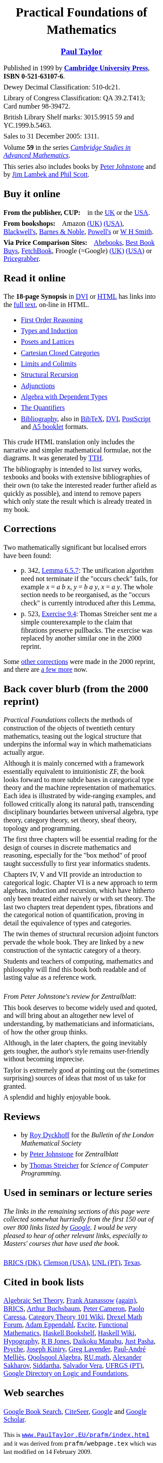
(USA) (112, 223)
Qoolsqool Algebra (54, 1357)
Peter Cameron (104, 1308)
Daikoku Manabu (97, 1341)
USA (141, 212)
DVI (82, 296)
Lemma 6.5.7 (60, 570)
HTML (107, 296)
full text (25, 304)
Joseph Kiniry (46, 1349)
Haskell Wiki (116, 1333)
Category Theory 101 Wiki (66, 1317)
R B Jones (55, 1341)
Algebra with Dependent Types (64, 396)
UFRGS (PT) (124, 1365)
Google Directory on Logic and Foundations (65, 1373)
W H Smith (136, 231)
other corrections (44, 661)
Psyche (13, 1349)
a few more (57, 669)
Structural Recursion (49, 374)
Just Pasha (139, 1341)
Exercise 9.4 (59, 614)
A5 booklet (47, 426)
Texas (132, 1262)
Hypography (20, 1341)
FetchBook (36, 250)
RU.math (96, 1357)
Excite (86, 1324)
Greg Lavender (89, 1349)
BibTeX (92, 419)
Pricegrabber (21, 258)
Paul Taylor (81, 51)
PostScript (136, 419)
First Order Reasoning (52, 320)
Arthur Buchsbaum (53, 1308)
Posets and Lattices (47, 341)
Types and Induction (49, 330)
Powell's (99, 231)
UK (110, 212)
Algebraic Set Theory (33, 1300)
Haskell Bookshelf (69, 1333)
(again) (126, 1300)
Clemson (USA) (66, 1262)
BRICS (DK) (21, 1262)
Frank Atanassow (90, 1300)
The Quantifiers (43, 407)
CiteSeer (76, 1411)
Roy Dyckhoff (50, 1135)
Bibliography (39, 419)
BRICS (13, 1308)
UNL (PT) (106, 1262)
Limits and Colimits (49, 363)
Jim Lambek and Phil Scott (49, 174)
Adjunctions (38, 386)
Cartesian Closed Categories (60, 353)
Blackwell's (19, 231)
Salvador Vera (82, 1365)
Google (80, 1227)
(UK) (94, 223)
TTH (95, 458)
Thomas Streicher (54, 1165)
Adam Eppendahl (49, 1324)
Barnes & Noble (61, 231)
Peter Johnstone (122, 166)
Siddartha (46, 1365)
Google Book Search (32, 1411)
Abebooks (108, 242)
